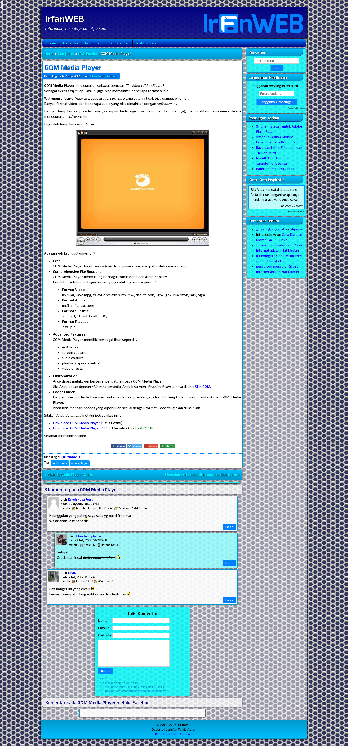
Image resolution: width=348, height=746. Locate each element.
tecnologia (264, 255)
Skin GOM (202, 386)
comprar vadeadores (272, 245)
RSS (157, 734)
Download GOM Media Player (76, 423)
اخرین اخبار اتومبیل (270, 229)
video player (79, 463)
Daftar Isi (70, 43)
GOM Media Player (72, 67)
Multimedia (87, 53)
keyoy (72, 572)
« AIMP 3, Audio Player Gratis (69, 474)
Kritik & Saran (147, 43)
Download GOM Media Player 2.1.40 (81, 428)
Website (104, 635)
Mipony (296, 229)
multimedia (59, 463)
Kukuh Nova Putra (80, 499)
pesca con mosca (269, 266)
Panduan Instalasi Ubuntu (276, 168)
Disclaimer (186, 734)
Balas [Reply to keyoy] (229, 600)
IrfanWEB (64, 18)
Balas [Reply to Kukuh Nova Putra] (229, 527)
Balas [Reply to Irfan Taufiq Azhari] (229, 563)
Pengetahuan (118, 43)
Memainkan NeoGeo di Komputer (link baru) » (202, 474)
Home (51, 43)
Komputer (93, 43)
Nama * (104, 620)
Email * (103, 628)
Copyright (169, 734)
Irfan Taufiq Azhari (89, 536)
